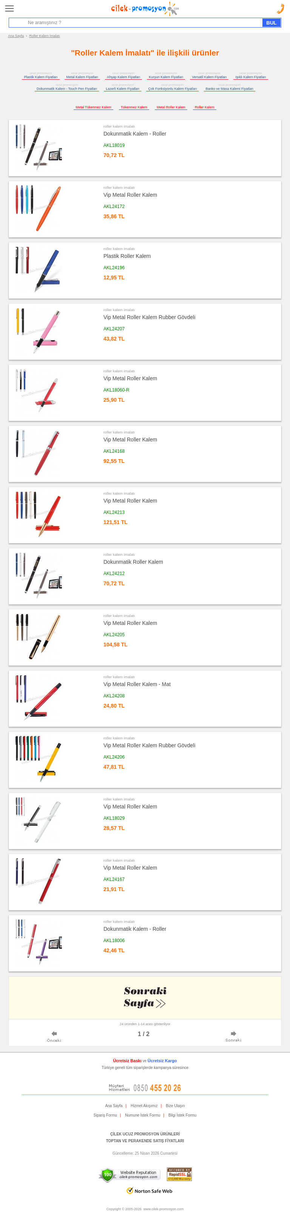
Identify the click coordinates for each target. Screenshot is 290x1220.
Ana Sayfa (16, 36)
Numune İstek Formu (142, 1115)
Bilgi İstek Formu (182, 1115)
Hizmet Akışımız (144, 1106)
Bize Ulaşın (175, 1106)
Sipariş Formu (105, 1115)
